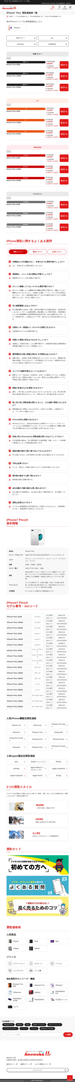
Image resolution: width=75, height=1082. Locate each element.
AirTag (58, 775)
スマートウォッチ (55, 1024)
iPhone (58, 762)
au (52, 38)
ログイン (59, 9)
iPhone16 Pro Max (16, 739)
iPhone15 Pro (37, 747)
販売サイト (10, 1064)
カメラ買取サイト (41, 1064)
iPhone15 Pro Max (58, 747)
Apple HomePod (58, 769)
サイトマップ (37, 1070)
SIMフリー (20, 38)
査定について (37, 252)
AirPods (16, 769)
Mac (16, 762)
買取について (18, 252)
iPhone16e (58, 732)
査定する (64, 65)
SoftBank (52, 44)
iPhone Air (37, 725)
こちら (39, 346)
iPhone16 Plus (58, 739)
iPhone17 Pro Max (58, 725)
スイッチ (24, 1028)
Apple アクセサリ (39, 1024)
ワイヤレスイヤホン (10, 1028)
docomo (20, 44)
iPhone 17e (16, 725)
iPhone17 (16, 732)
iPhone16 (16, 747)
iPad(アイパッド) (37, 762)
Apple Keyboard (16, 775)
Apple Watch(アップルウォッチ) (37, 769)
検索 (69, 1035)
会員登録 (64, 9)
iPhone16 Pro (37, 739)
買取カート (53, 9)
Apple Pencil (37, 775)
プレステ (34, 1028)
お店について (57, 252)
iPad (27, 1024)
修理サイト (25, 1064)
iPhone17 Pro (37, 732)
